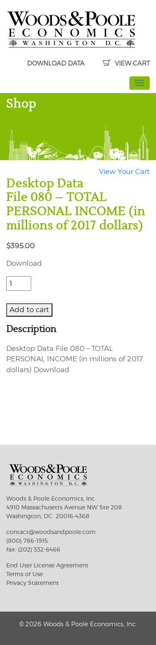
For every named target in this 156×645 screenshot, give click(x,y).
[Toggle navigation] (139, 83)
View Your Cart (124, 171)
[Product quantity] (18, 283)
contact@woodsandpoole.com (51, 532)
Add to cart (29, 309)
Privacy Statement (32, 583)
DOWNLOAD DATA (55, 63)
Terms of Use (24, 574)
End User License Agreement (47, 566)
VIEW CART (126, 63)
